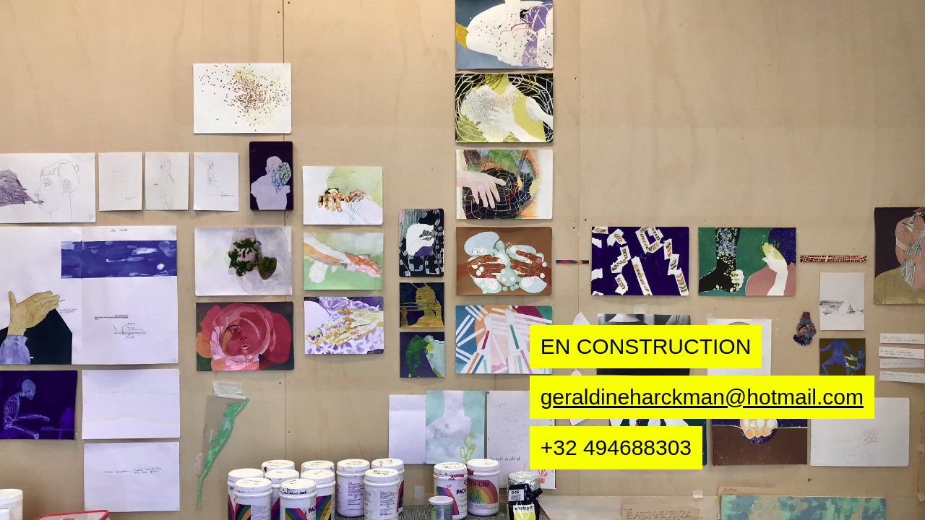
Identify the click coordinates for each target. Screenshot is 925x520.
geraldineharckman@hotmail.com (702, 397)
